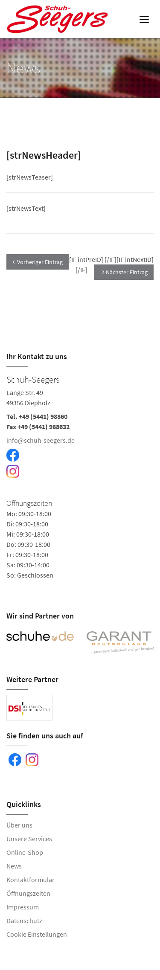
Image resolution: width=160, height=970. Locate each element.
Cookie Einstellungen (36, 934)
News (14, 866)
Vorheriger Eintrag (37, 262)
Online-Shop (24, 852)
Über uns (19, 825)
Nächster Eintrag (125, 272)
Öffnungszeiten (28, 893)
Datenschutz (24, 920)
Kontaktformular (30, 879)
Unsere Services (29, 838)
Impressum (22, 907)
